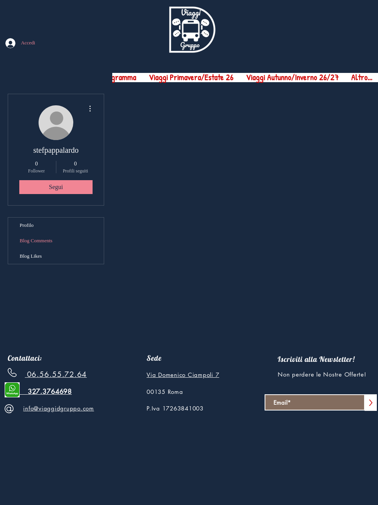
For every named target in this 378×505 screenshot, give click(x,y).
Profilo (27, 225)
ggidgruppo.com (70, 408)
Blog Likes (31, 256)
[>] (370, 402)
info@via (35, 408)
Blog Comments (36, 240)
